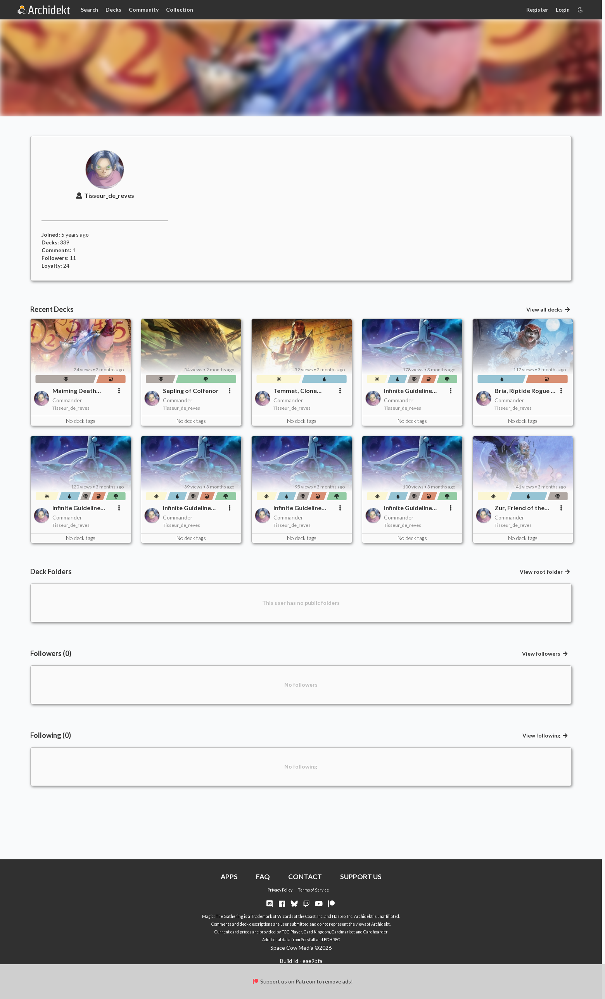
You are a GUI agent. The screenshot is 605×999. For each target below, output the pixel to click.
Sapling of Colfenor (191, 390)
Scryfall (308, 939)
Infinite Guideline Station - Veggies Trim (408, 391)
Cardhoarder (375, 932)
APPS (229, 877)
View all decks (548, 309)
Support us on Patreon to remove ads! (302, 981)
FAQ (263, 877)
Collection (179, 9)
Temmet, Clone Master (295, 391)
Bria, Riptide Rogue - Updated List (523, 391)
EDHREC (332, 939)
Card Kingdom (317, 932)
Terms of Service (313, 890)
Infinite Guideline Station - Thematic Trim (189, 508)
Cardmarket (343, 932)
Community (144, 9)
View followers (545, 653)
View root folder (545, 571)
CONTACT (305, 877)
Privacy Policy (280, 890)
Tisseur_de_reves (105, 195)
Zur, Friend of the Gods (519, 508)
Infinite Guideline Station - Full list (408, 508)
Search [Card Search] (89, 9)
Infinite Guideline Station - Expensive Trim (301, 508)
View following (545, 735)
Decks (113, 9)
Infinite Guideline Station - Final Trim (79, 508)
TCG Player (292, 932)
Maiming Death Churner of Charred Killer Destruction (80, 391)
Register (537, 9)
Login (563, 9)
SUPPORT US (361, 877)
